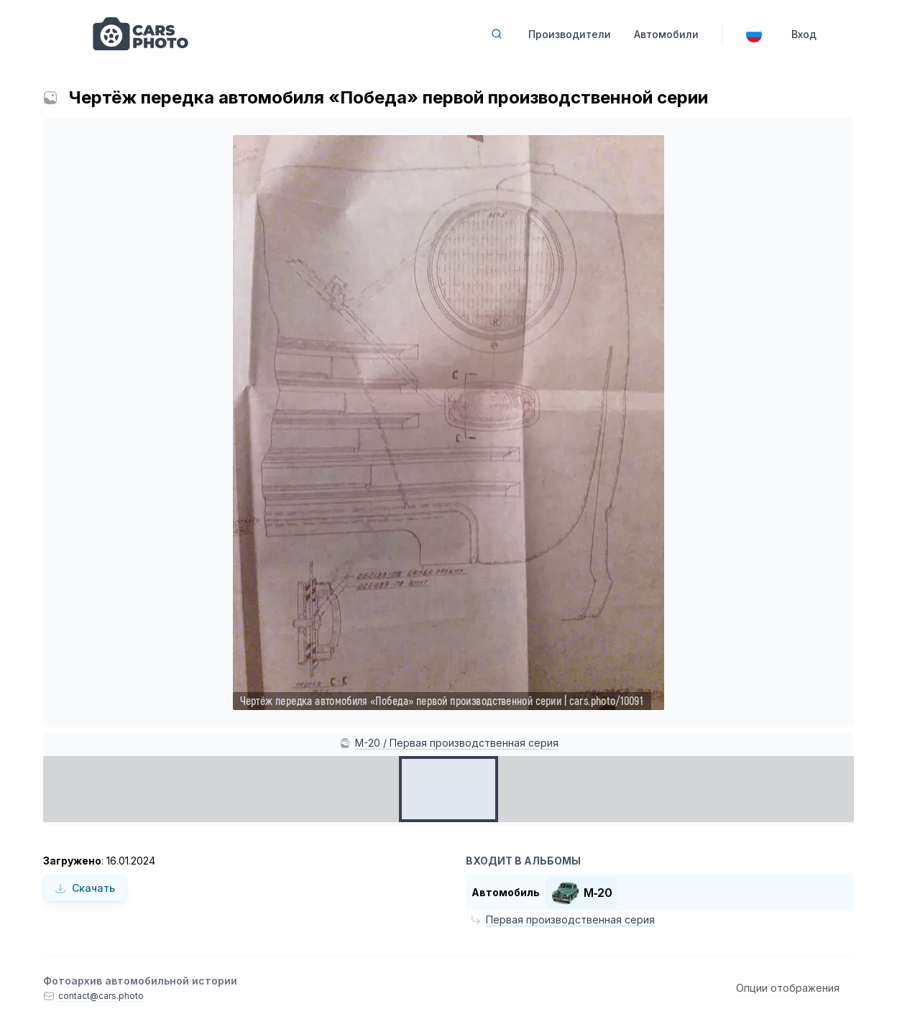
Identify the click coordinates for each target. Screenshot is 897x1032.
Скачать (85, 888)
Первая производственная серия (570, 919)
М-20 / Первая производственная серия (456, 743)
